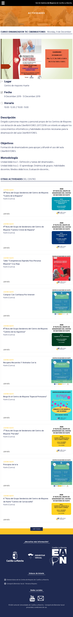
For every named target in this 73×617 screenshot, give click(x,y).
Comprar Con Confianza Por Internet (19, 294)
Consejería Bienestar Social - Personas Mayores (22, 583)
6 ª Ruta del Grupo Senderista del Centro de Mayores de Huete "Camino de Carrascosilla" (25, 500)
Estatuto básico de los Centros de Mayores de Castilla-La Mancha (28, 580)
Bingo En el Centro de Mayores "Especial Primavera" (25, 396)
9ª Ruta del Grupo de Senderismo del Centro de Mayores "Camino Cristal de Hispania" (23, 228)
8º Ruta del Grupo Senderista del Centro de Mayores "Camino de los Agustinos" (25, 330)
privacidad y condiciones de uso (36, 607)
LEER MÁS (6, 214)
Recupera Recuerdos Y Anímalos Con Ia (19, 362)
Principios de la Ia (10, 464)
